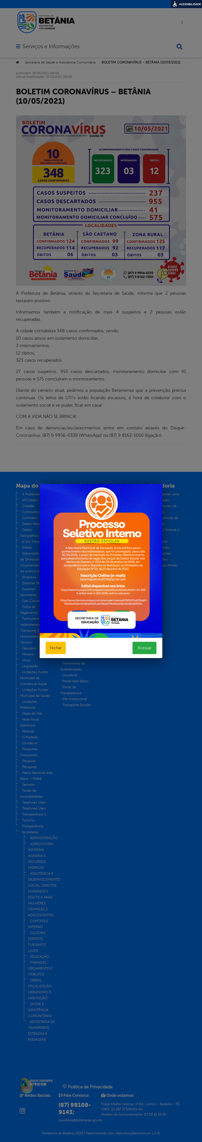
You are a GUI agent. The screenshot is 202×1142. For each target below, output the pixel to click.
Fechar (56, 648)
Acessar (144, 648)
